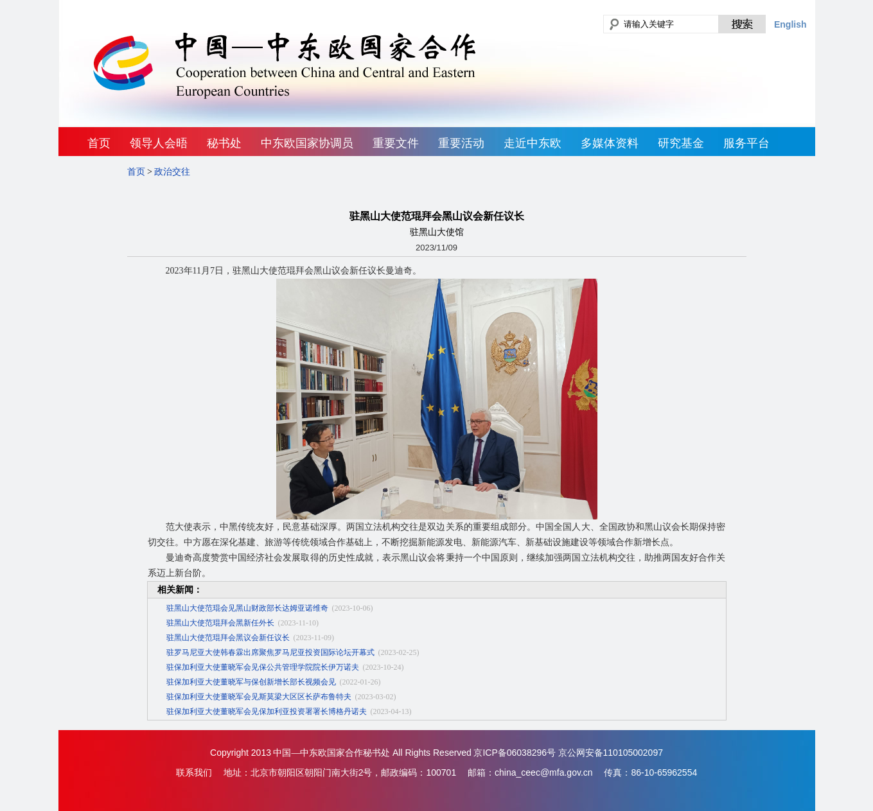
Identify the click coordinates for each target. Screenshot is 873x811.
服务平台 (746, 143)
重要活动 (461, 143)
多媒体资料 (610, 143)
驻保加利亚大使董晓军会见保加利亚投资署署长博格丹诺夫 (266, 711)
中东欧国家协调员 (307, 143)
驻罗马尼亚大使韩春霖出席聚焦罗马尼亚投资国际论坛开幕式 (270, 652)
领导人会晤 (159, 143)
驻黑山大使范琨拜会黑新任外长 (220, 622)
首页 (98, 143)
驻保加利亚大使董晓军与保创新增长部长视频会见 (251, 681)
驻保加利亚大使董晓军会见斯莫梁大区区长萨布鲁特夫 (258, 696)
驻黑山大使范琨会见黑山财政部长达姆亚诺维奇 (247, 608)
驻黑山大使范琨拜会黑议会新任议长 (228, 637)
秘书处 (224, 143)
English (790, 24)
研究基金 (681, 143)
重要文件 (396, 143)
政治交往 (172, 172)
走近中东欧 (532, 143)
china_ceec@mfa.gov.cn (543, 772)
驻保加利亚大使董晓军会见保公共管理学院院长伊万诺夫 (262, 667)
